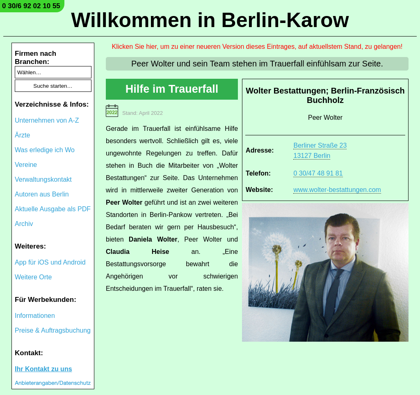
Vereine (26, 164)
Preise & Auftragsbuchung (53, 330)
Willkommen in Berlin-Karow (210, 20)
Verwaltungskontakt (43, 179)
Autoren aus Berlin (42, 194)
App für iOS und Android (50, 262)
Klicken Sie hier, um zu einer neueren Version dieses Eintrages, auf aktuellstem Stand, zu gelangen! (257, 46)
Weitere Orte (33, 277)
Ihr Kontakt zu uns (43, 368)
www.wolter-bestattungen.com (337, 189)
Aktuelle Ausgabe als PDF (53, 208)
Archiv (24, 223)
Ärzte (22, 135)
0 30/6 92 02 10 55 (31, 6)
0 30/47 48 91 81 (317, 173)
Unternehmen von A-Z (47, 120)
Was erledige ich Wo (45, 149)
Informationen (35, 315)
